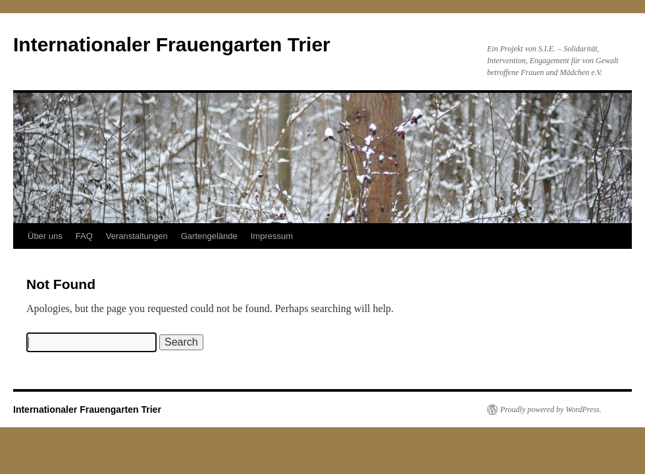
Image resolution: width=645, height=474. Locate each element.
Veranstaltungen (137, 236)
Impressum (272, 236)
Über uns (45, 236)
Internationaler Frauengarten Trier (171, 44)
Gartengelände (209, 236)
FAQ (84, 236)
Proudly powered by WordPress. (551, 409)
